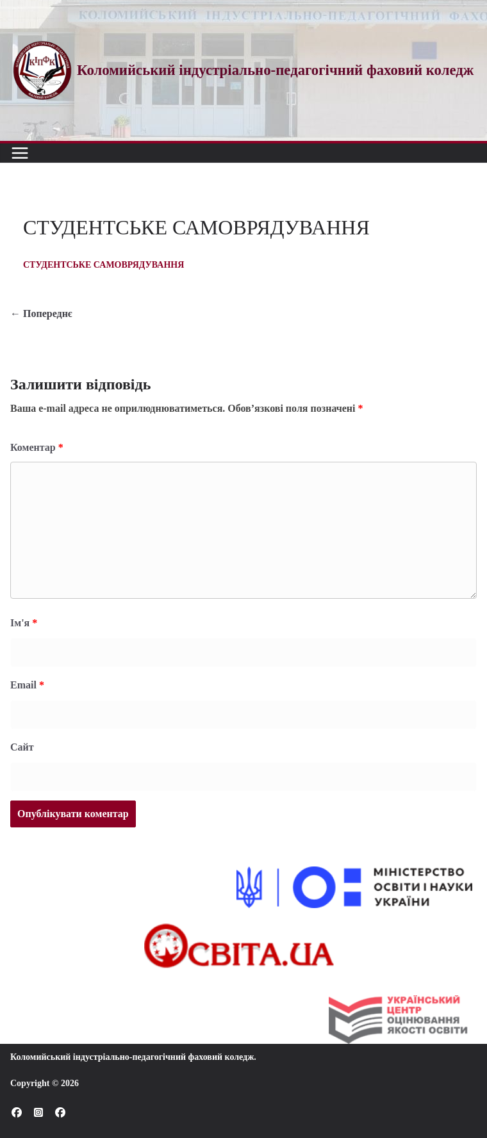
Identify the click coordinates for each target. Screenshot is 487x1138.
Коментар (36, 447)
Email (27, 684)
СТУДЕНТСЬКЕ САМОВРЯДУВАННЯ (103, 265)
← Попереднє (41, 313)
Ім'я (23, 622)
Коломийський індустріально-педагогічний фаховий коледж (132, 1057)
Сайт (22, 747)
